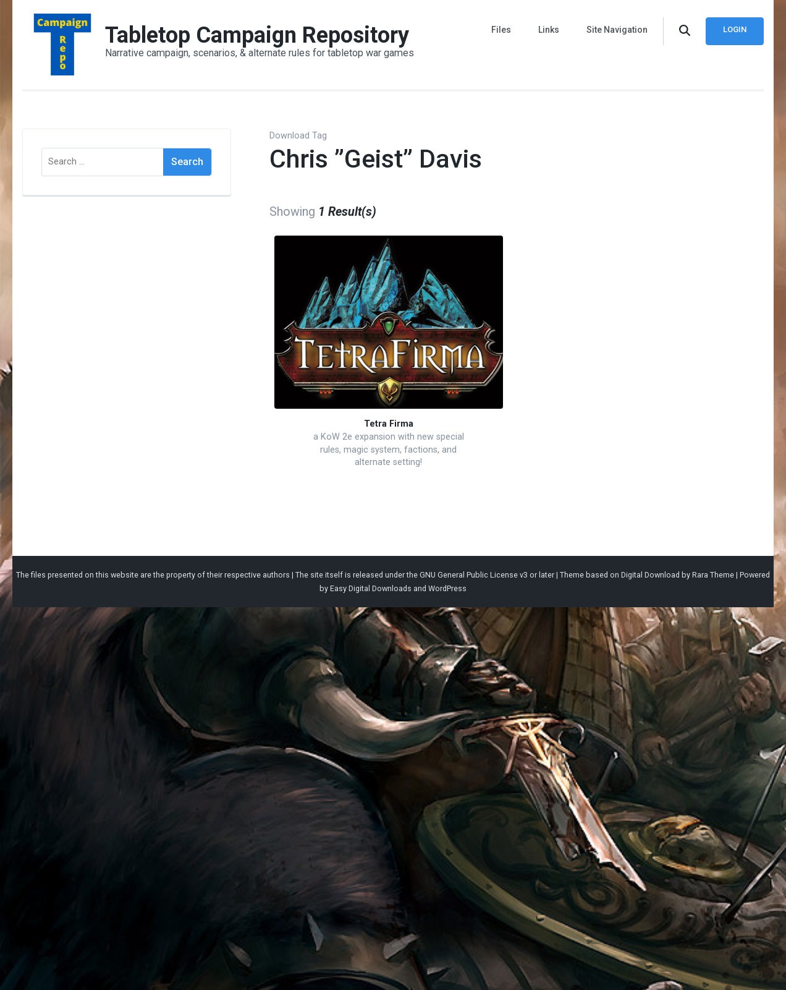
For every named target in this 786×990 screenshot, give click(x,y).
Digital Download (650, 574)
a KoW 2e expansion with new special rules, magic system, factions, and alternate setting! (388, 449)
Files (501, 30)
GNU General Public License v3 (474, 574)
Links (548, 30)
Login (734, 29)
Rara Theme (713, 574)
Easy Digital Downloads (371, 588)
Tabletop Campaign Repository (257, 35)
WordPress (447, 588)
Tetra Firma (388, 424)
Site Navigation (617, 30)
